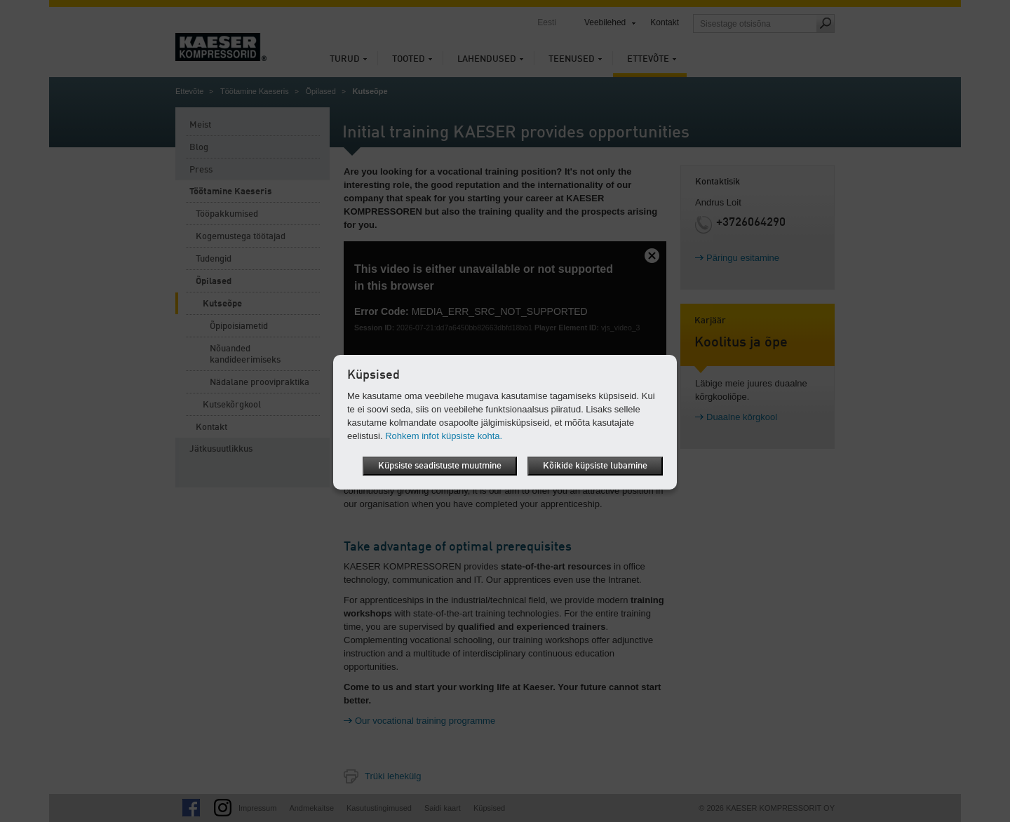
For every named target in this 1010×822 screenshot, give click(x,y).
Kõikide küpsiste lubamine (595, 466)
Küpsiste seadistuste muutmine (439, 466)
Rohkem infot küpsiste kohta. (443, 436)
